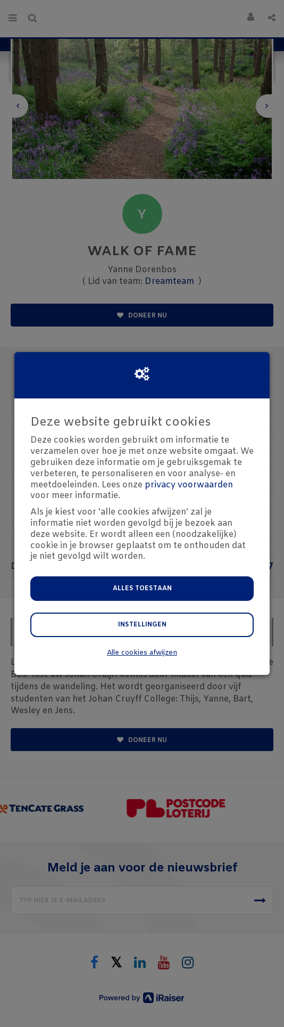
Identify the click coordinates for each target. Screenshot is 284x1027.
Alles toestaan (142, 588)
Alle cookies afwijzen (142, 652)
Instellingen (142, 625)
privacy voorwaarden (189, 485)
